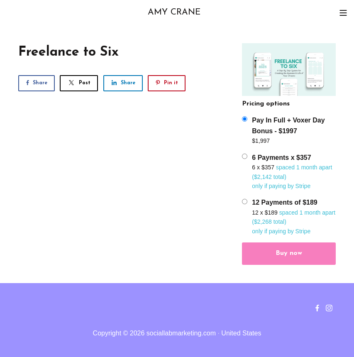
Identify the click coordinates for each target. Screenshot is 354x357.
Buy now (289, 253)
